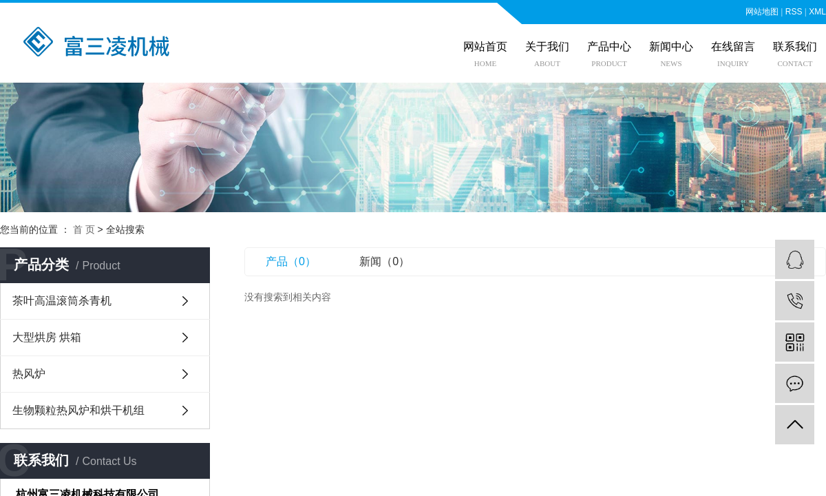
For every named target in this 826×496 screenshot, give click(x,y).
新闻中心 (671, 46)
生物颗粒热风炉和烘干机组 (78, 410)
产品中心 (609, 46)
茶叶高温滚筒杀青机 (62, 301)
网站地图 (762, 12)
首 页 (84, 229)
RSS (794, 12)
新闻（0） (384, 261)
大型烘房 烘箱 (46, 337)
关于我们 (547, 46)
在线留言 (733, 46)
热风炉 (28, 374)
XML (817, 12)
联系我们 (795, 46)
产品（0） (291, 261)
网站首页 (485, 46)
